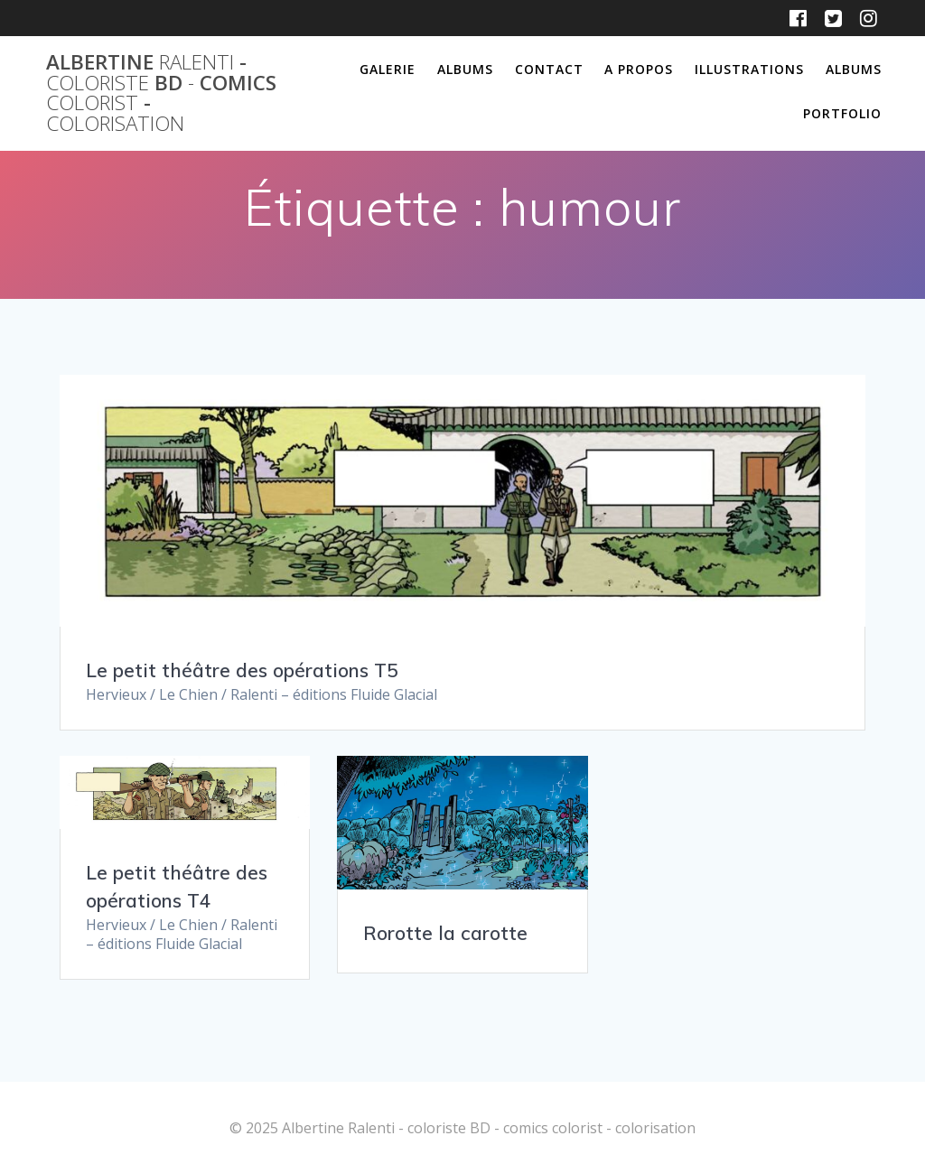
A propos (638, 69)
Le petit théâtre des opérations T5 (242, 670)
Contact (549, 69)
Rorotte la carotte (445, 933)
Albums (465, 69)
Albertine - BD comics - (161, 93)
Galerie (388, 69)
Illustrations (749, 69)
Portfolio (842, 113)
